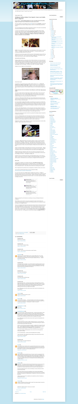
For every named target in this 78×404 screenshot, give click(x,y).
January (52, 57)
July (51, 49)
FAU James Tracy (52, 127)
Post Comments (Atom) (22, 393)
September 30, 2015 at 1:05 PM (22, 378)
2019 (51, 24)
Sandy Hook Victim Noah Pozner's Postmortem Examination (55, 65)
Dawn (18, 344)
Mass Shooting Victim (53, 147)
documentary (52, 126)
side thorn (51, 165)
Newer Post (17, 391)
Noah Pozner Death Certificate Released (56, 73)
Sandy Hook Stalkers (54, 106)
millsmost (51, 148)
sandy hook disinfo (53, 157)
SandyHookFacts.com (20, 311)
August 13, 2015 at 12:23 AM (21, 259)
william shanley (52, 168)
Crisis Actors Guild (53, 101)
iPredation (51, 137)
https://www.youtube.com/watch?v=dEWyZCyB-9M (23, 170)
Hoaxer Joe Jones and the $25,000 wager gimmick (56, 37)
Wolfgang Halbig (22, 233)
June (52, 50)
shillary (51, 164)
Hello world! (52, 104)
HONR (51, 135)
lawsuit (18, 233)
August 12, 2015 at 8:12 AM (21, 246)
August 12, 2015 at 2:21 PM (21, 251)
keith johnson (52, 143)
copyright (51, 123)
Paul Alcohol (19, 254)
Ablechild (51, 116)
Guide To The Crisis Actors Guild (55, 102)
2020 (51, 23)
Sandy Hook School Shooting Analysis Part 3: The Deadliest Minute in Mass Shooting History (56, 84)
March (52, 54)
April (52, 53)
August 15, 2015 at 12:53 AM (21, 273)
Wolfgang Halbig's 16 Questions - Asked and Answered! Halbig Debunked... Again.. (56, 71)
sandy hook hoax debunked (54, 158)
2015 (51, 29)
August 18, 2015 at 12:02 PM (21, 290)
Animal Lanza (52, 118)
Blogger (43, 399)
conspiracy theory (52, 122)
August (52, 35)
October (52, 33)
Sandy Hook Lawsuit (53, 159)
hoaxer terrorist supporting (54, 134)
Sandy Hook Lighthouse (54, 98)
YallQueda (51, 170)
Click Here (50, 112)
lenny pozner (52, 145)
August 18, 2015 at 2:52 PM (21, 295)
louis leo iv (51, 146)
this (31, 23)
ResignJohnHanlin (52, 155)
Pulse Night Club (52, 154)
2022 (51, 20)
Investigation (52, 136)
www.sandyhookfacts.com (55, 108)
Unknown (18, 298)
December (52, 30)
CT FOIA (51, 124)
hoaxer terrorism (52, 133)
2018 (51, 25)
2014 (51, 58)
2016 (51, 28)
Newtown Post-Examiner (54, 103)
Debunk (51, 125)
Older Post (44, 391)
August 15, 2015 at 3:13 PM (21, 278)
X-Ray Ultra (19, 293)
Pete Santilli (52, 153)
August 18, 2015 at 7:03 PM (21, 308)
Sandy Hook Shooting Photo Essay (55, 67)
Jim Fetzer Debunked (53, 139)
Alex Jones (51, 117)
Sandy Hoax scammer (53, 156)
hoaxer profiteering (53, 132)
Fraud (51, 128)
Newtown (51, 149)
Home (31, 391)
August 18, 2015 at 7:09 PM (21, 336)
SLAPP (51, 166)
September (53, 34)
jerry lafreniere (52, 138)
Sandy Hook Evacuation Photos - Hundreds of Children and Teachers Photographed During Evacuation (56, 79)
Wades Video (52, 167)
